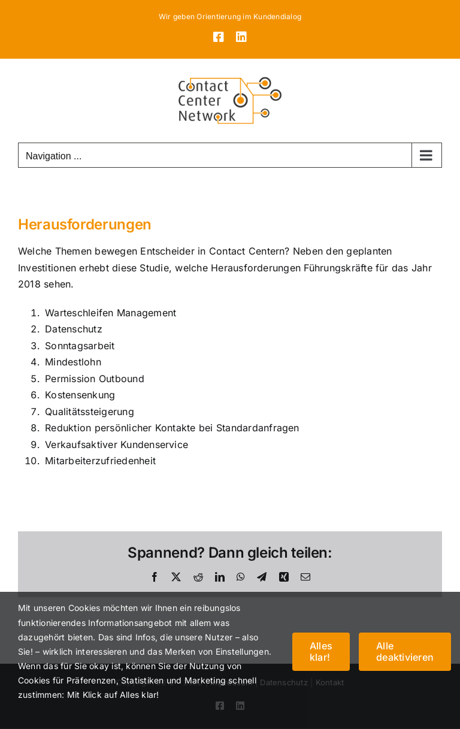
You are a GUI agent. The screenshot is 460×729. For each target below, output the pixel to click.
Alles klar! (321, 651)
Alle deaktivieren (405, 651)
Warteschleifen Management (110, 313)
